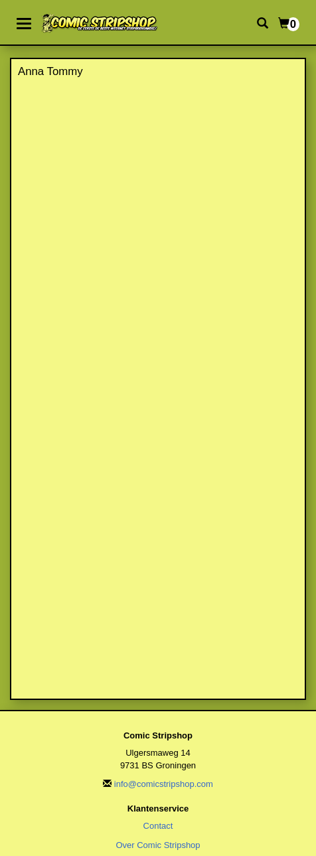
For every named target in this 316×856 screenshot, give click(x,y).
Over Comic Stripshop (158, 845)
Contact (158, 826)
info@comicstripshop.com (163, 784)
